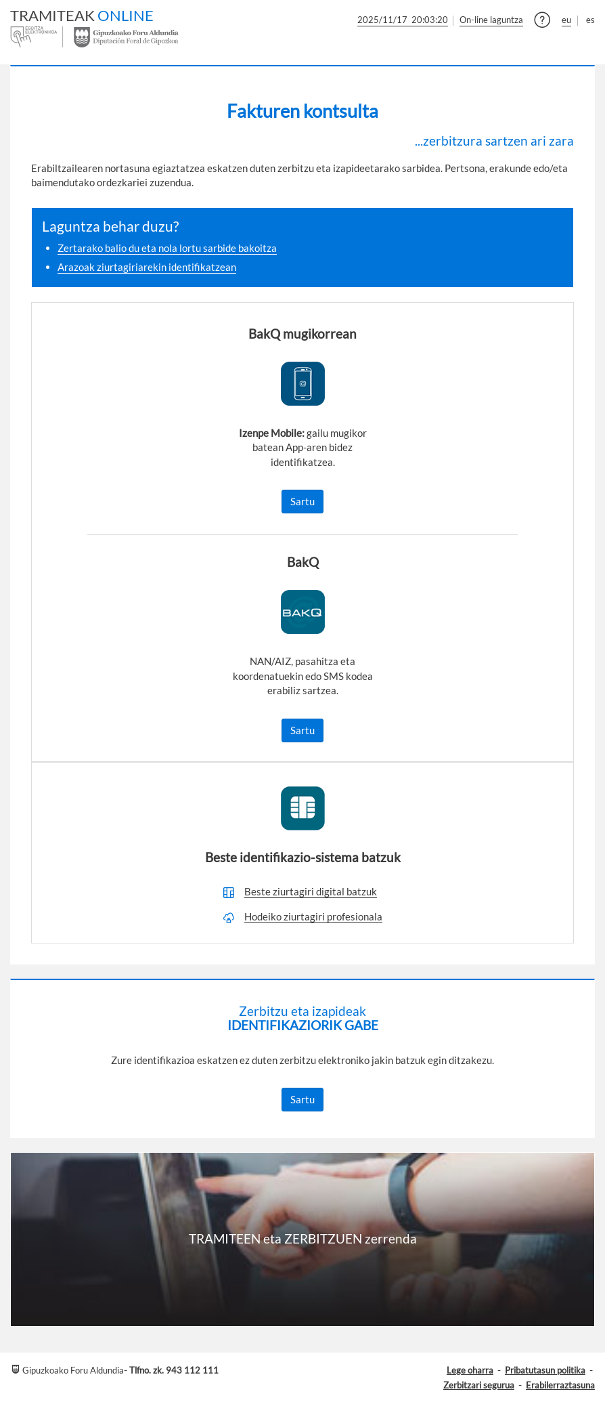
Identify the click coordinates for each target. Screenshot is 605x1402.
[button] (542, 21)
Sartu (302, 501)
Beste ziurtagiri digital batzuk (310, 891)
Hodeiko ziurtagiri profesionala (313, 916)
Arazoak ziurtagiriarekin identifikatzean (147, 267)
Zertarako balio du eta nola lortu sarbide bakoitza (167, 248)
